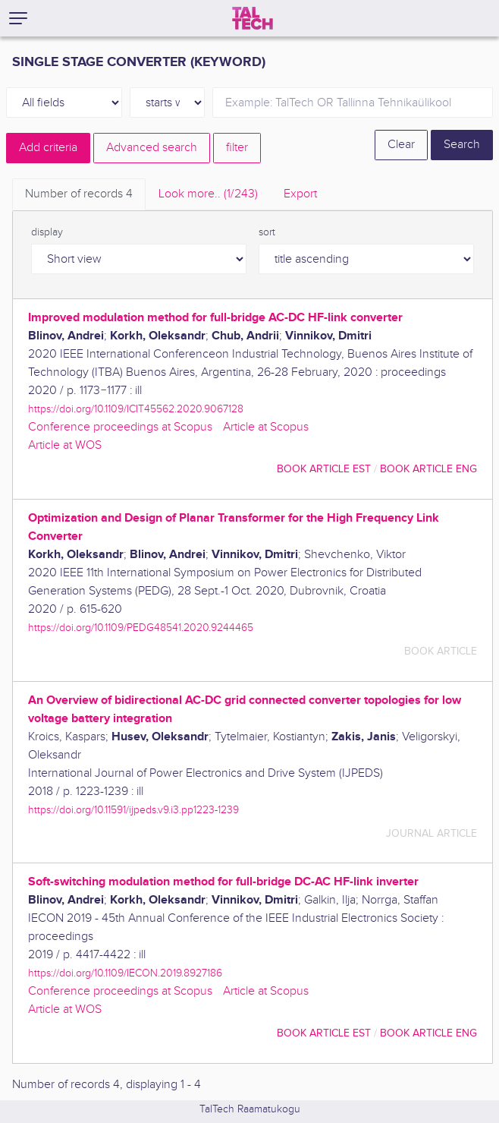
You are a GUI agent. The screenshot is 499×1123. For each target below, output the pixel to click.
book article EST (324, 468)
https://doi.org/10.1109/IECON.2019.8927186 (125, 973)
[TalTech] (252, 18)
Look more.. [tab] (208, 194)
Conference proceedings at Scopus (120, 427)
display (47, 232)
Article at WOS (65, 445)
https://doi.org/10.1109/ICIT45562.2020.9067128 (135, 408)
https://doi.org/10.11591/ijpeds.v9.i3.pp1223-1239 (133, 809)
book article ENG (428, 468)
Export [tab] (300, 194)
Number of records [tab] (79, 194)
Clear (401, 144)
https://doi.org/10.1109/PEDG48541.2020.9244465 (140, 627)
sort (267, 232)
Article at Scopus (266, 427)
